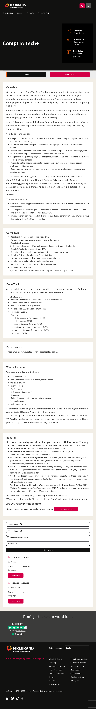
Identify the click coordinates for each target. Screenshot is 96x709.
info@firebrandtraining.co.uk (32, 658)
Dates (26, 74)
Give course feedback (78, 662)
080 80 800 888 (12, 658)
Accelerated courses (57, 666)
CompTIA (30, 13)
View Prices (69, 74)
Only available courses (19, 537)
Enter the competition (79, 659)
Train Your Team (55, 670)
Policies (52, 681)
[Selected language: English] (77, 648)
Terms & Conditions (57, 673)
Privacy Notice (54, 684)
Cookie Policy (75, 673)
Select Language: (55, 648)
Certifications (8, 13)
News (51, 677)
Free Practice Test (66, 509)
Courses (20, 13)
